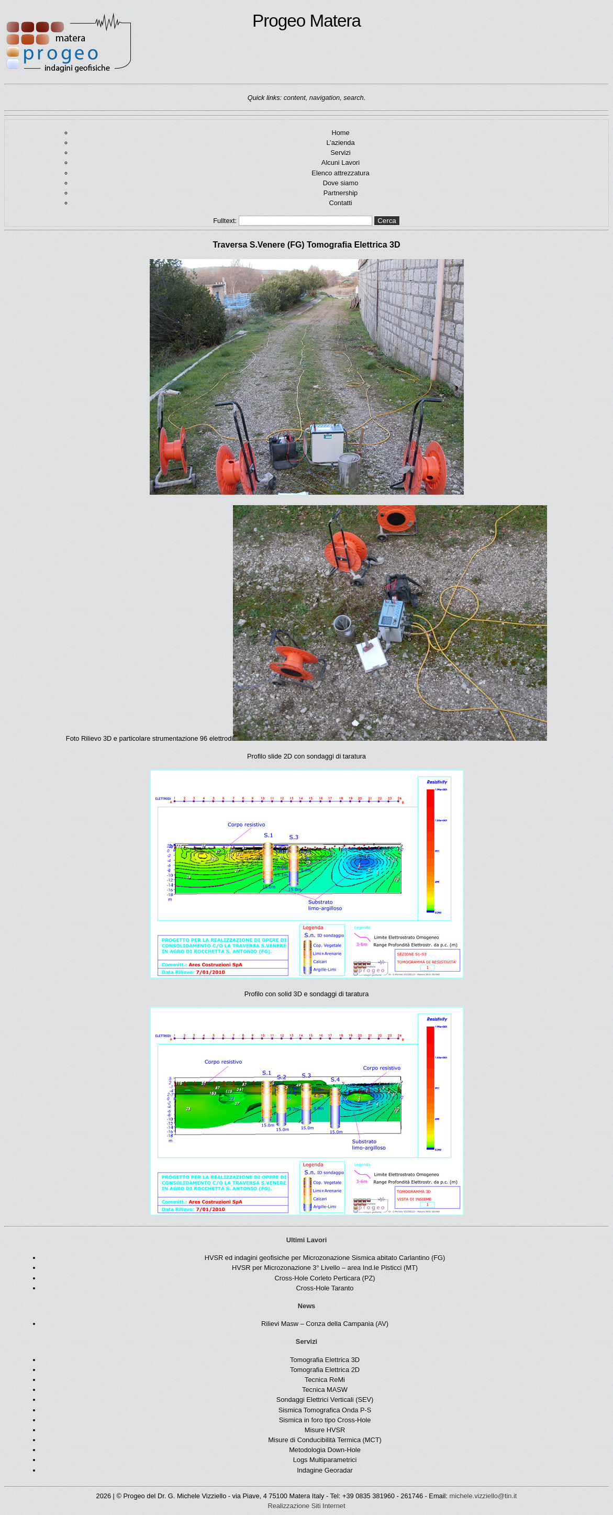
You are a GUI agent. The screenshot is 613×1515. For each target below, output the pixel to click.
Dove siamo (341, 183)
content (295, 98)
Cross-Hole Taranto (324, 1288)
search (353, 98)
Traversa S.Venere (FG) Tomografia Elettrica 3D (306, 244)
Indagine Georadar (325, 1470)
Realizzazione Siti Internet (306, 1506)
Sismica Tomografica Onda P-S (325, 1410)
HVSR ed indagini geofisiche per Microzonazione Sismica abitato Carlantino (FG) (325, 1258)
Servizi (340, 153)
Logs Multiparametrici (325, 1460)
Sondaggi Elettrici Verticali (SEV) (325, 1399)
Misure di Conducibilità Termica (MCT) (325, 1440)
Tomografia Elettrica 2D (325, 1370)
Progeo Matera (182, 43)
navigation (324, 98)
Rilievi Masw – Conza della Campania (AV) (324, 1324)
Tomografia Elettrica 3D (325, 1360)
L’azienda (340, 143)
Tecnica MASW (325, 1390)
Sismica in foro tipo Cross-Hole (325, 1420)
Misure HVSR (325, 1430)
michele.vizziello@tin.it (483, 1496)
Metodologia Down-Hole (325, 1450)
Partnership (341, 193)
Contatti (340, 203)
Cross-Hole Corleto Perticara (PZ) (325, 1278)
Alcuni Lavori (340, 162)
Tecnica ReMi (325, 1380)
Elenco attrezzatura (340, 173)
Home (340, 133)
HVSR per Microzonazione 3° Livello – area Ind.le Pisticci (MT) (325, 1268)
